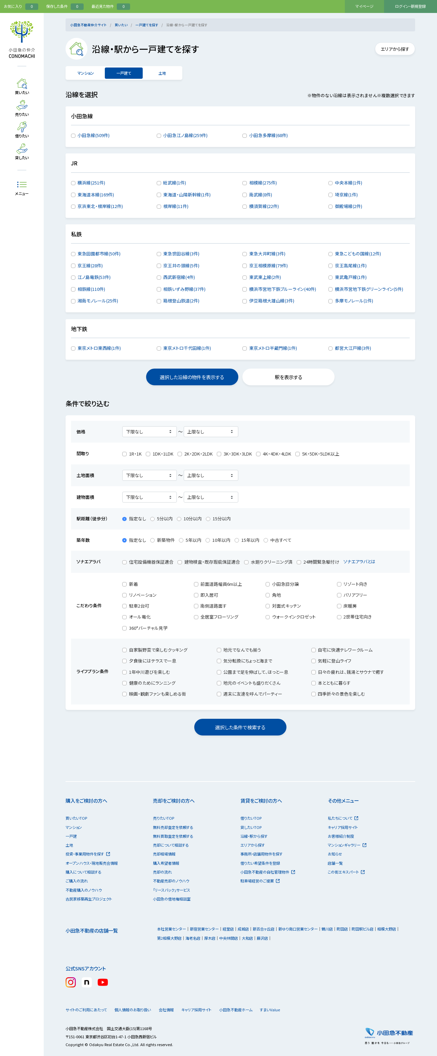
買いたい (121, 25)
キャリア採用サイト (343, 827)
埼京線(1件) (346, 194)
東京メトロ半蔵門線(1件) (273, 348)
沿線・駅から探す (254, 836)
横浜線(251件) (91, 182)
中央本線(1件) (348, 182)
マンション (85, 73)
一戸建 (71, 836)
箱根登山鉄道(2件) (181, 300)
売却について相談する (171, 845)
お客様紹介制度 (341, 836)
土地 (162, 73)
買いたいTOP (76, 818)
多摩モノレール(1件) (354, 300)
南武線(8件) (260, 194)
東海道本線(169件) (95, 194)
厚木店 (209, 938)
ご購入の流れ (77, 880)
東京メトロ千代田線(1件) (187, 348)
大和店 (247, 938)
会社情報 (175, 1009)
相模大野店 (386, 929)
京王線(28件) (90, 265)
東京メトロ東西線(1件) (99, 348)
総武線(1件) (174, 182)
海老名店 (192, 938)
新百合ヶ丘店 (263, 929)
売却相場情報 (164, 854)
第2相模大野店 (169, 938)
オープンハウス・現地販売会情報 (92, 863)
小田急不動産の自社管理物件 (267, 872)
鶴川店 (327, 929)
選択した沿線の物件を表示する (192, 377)
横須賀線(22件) (264, 206)
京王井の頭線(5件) (181, 265)
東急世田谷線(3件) (181, 253)
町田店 (342, 929)
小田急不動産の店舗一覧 (92, 930)
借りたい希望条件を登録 (260, 863)
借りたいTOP (251, 818)
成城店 (243, 929)
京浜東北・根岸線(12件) (100, 206)
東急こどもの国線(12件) (358, 253)
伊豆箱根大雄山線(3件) (271, 300)
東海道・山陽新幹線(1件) (187, 194)
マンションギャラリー (347, 845)
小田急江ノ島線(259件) (185, 135)
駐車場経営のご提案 (260, 880)
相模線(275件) (263, 182)
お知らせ (335, 854)
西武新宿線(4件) (179, 277)
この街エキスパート (346, 872)
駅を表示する (288, 377)
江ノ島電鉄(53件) (94, 277)
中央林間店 (228, 938)
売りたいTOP (163, 818)
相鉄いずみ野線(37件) (184, 289)
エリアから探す (391, 49)
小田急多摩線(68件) (268, 135)
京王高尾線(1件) (351, 265)
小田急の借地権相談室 (172, 899)
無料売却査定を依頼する (173, 827)
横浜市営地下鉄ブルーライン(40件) (282, 289)
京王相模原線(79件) (268, 265)
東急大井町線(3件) (267, 253)
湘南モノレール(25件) (97, 300)
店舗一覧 (335, 863)
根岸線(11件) (175, 206)
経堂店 (228, 929)
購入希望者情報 (166, 863)
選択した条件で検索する (240, 727)
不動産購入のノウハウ (84, 890)
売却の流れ (162, 872)
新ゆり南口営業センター (298, 929)
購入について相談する (83, 872)
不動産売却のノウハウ (171, 880)
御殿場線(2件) (348, 206)
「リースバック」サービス (171, 890)
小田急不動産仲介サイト (88, 25)
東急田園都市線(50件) (99, 253)
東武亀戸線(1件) (351, 277)
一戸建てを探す (147, 25)
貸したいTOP (251, 827)
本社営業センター (171, 929)
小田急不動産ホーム (249, 1009)
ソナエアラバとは (362, 561)
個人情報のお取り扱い (135, 1009)
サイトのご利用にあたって (86, 1009)
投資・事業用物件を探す (88, 854)
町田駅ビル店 (362, 929)
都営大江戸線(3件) (353, 348)
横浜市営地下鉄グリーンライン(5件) (369, 289)
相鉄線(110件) (91, 289)
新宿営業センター (204, 929)
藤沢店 (262, 938)
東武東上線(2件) (265, 277)
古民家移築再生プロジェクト (89, 899)
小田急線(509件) (93, 135)
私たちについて (343, 818)
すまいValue (290, 1009)
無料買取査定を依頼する (173, 836)
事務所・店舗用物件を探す (261, 854)
